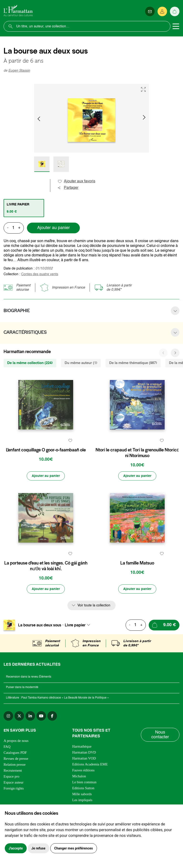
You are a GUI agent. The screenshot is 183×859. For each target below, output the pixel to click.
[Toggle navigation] (175, 26)
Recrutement (13, 770)
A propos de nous (16, 741)
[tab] (24, 208)
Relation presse (14, 764)
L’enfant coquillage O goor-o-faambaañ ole (46, 450)
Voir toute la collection (93, 605)
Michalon (79, 776)
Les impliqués (82, 800)
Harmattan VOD (84, 758)
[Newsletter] (150, 11)
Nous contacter (160, 734)
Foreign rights (14, 788)
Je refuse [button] (38, 848)
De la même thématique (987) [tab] (133, 363)
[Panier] (174, 11)
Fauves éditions (83, 770)
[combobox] (79, 625)
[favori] (70, 441)
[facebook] (52, 716)
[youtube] (41, 716)
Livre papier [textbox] (75, 625)
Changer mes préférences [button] (73, 848)
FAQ (7, 747)
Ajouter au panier (53, 228)
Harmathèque (82, 746)
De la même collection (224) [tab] (30, 363)
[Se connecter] (162, 11)
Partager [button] (67, 188)
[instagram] (8, 716)
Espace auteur (14, 782)
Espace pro (11, 776)
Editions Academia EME (90, 764)
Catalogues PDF (15, 752)
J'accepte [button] (16, 848)
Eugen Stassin (19, 70)
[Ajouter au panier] (46, 475)
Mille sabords (82, 794)
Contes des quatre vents (39, 274)
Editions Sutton (83, 788)
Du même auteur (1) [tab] (81, 363)
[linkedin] (30, 716)
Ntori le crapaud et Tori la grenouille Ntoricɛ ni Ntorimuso (137, 453)
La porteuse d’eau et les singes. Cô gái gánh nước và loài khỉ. (45, 566)
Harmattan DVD (84, 752)
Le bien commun (84, 782)
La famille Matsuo (137, 563)
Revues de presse (16, 758)
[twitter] (19, 716)
